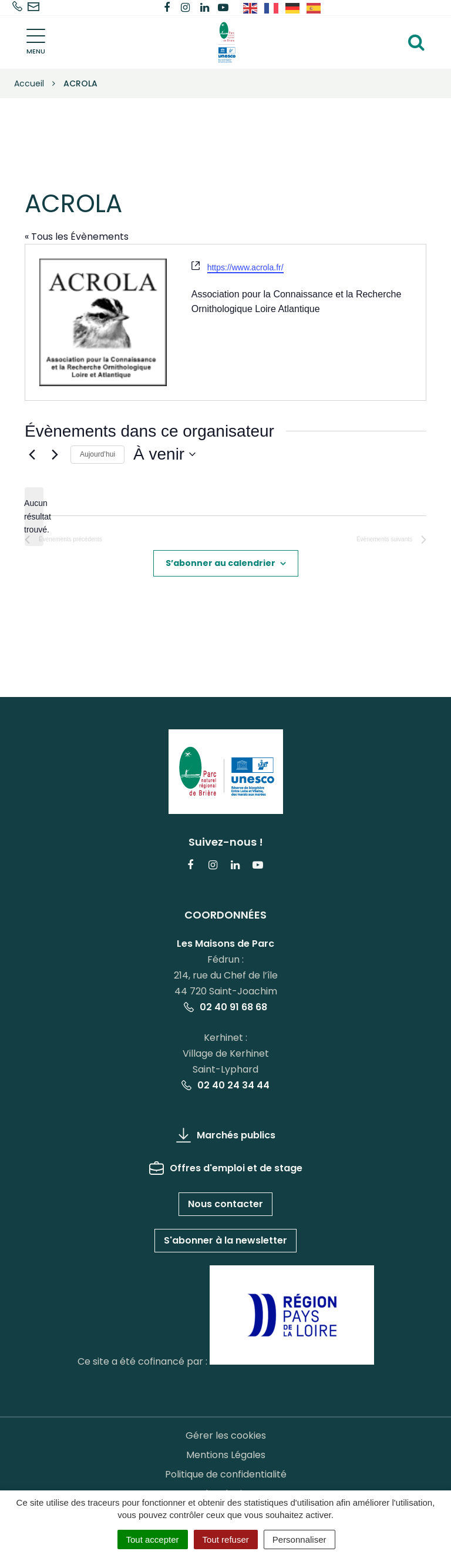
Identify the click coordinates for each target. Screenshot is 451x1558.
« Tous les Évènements (77, 236)
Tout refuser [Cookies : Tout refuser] (226, 1539)
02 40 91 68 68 (225, 1007)
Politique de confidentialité (226, 1474)
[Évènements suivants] (55, 454)
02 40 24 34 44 (225, 1085)
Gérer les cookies (226, 1435)
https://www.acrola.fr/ (245, 267)
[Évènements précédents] (32, 454)
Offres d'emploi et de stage (225, 1168)
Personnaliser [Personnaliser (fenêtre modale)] (299, 1539)
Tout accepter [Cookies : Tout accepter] (152, 1539)
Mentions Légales (225, 1455)
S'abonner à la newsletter (225, 1240)
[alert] (34, 516)
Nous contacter (225, 1204)
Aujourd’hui (97, 454)
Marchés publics (225, 1135)
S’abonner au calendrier (220, 563)
